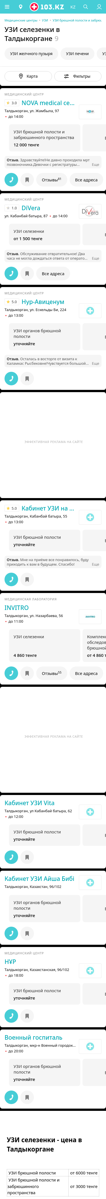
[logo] (47, 7)
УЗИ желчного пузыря (31, 53)
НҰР (10, 961)
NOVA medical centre (48, 102)
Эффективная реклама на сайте (54, 442)
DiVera (30, 208)
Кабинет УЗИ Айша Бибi (39, 878)
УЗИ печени (77, 53)
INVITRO (17, 607)
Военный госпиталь (33, 1037)
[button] (7, 7)
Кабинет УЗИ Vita (30, 803)
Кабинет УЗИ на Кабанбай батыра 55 (48, 508)
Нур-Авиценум (42, 301)
